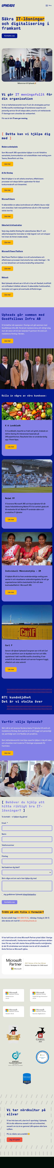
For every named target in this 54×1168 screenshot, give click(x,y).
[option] (42, 1166)
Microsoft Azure (8, 199)
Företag (5, 856)
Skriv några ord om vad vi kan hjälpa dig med (19, 878)
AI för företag (7, 173)
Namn (4, 834)
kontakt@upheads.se (28, 921)
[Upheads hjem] (8, 5)
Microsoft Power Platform (12, 251)
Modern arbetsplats (10, 147)
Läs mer (7, 164)
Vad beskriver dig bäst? (11, 867)
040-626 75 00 (23, 918)
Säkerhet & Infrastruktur (12, 225)
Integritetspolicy (29, 894)
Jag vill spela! (14, 1140)
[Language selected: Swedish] (45, 1166)
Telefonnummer (8, 845)
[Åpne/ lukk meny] (48, 5)
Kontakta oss (9, 36)
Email (5, 823)
